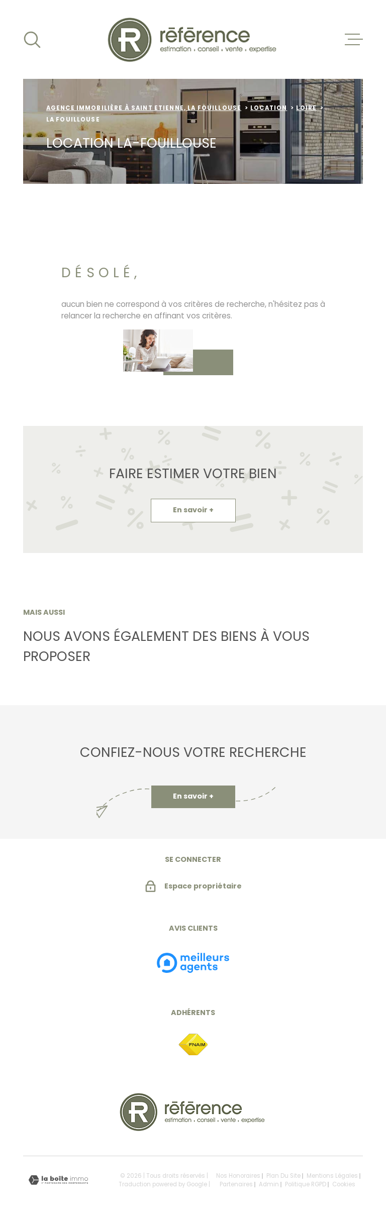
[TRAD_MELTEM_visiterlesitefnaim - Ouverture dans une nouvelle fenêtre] (193, 1045)
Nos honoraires (238, 1176)
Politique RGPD (305, 1184)
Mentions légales (332, 1176)
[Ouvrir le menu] (354, 40)
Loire (306, 108)
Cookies (343, 1184)
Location (268, 108)
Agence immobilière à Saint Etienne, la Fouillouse (143, 108)
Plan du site (283, 1176)
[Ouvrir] (32, 40)
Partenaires (236, 1184)
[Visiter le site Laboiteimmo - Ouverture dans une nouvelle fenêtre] (58, 1180)
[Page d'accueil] (193, 39)
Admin (269, 1184)
